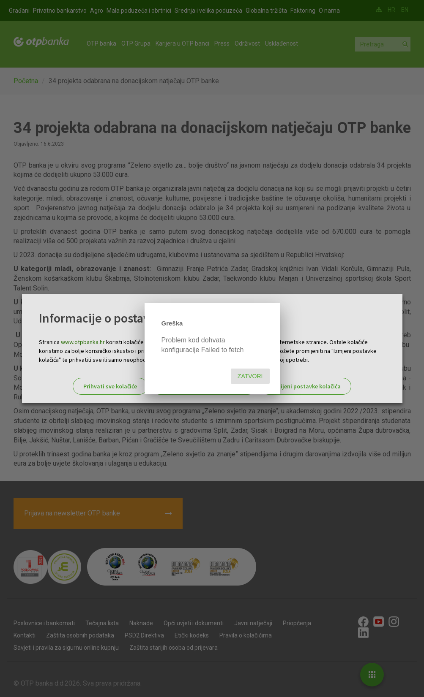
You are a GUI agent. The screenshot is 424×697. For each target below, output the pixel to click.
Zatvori (250, 376)
